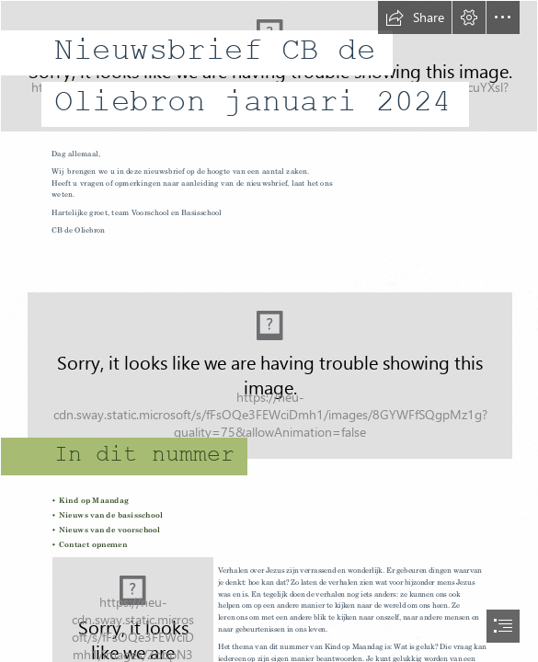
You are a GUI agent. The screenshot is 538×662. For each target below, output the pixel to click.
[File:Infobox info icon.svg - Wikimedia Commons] (269, 367)
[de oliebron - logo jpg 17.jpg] (269, 69)
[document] (269, 331)
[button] (415, 17)
